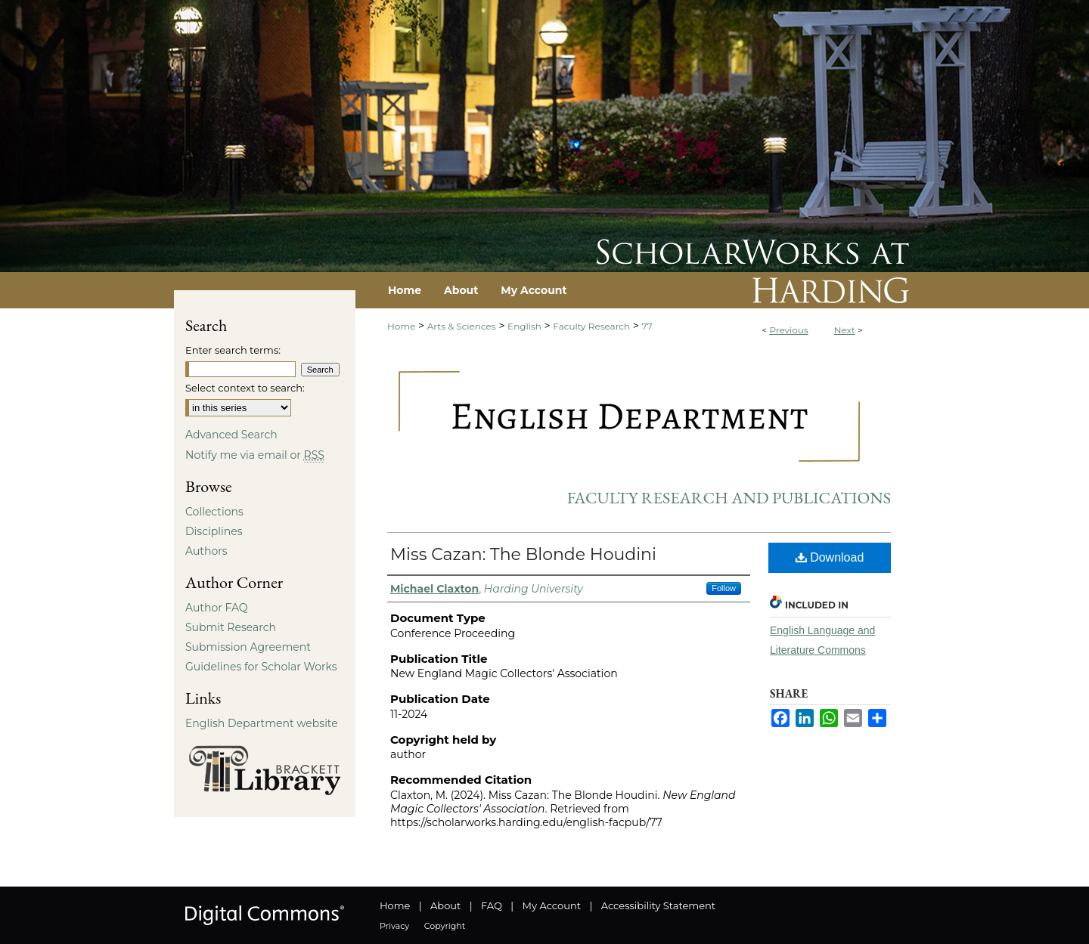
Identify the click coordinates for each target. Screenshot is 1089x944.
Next (844, 330)
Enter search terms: (233, 350)
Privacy (394, 926)
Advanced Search (231, 434)
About (445, 905)
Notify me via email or (254, 455)
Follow (724, 588)
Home (401, 326)
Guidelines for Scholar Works (261, 666)
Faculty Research (591, 326)
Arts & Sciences (461, 326)
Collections (214, 511)
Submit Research (230, 627)
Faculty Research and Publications (729, 498)
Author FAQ (216, 607)
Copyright (444, 926)
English (524, 326)
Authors (206, 551)
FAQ (491, 905)
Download (830, 557)
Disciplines (213, 531)
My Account (552, 905)
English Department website (261, 723)
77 (647, 326)
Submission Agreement (248, 647)
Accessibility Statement (658, 905)
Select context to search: (245, 388)
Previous (788, 330)
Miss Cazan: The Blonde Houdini (523, 554)
